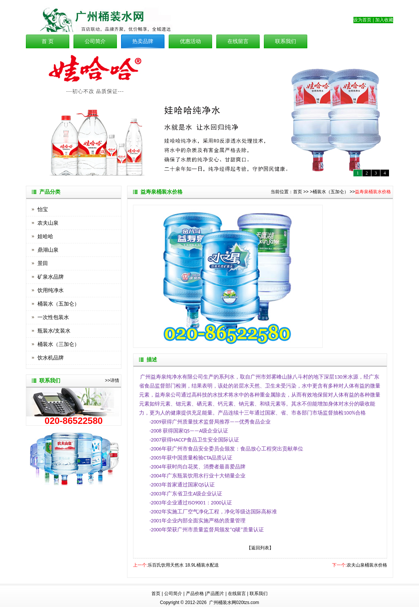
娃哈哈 (45, 236)
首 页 (48, 41)
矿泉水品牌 (50, 277)
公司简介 (95, 41)
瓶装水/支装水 (53, 331)
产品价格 (195, 593)
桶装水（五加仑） (58, 304)
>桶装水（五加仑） (329, 191)
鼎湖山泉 (47, 250)
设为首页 (362, 19)
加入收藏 (384, 19)
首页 (297, 191)
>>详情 (112, 380)
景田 (42, 263)
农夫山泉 (47, 223)
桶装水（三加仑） (58, 344)
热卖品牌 (142, 41)
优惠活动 (190, 41)
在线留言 (237, 41)
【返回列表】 (260, 547)
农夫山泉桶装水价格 (367, 565)
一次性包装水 (53, 317)
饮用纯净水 (50, 290)
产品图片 (215, 593)
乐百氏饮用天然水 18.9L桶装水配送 (183, 565)
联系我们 (285, 41)
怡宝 (42, 209)
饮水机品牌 (50, 358)
